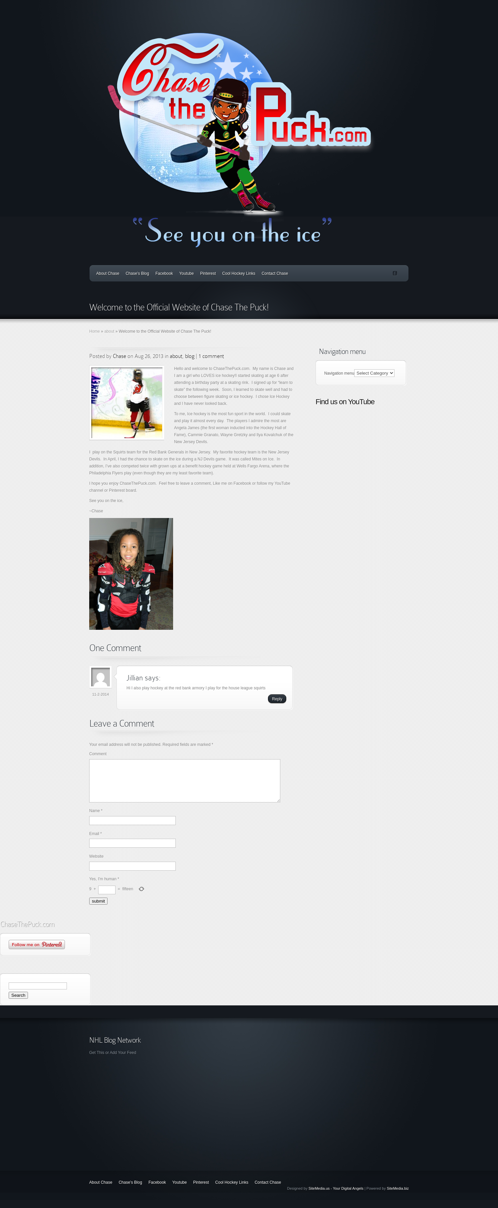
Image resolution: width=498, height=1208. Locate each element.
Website (96, 864)
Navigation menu (339, 373)
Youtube (186, 273)
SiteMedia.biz (398, 1196)
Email (95, 841)
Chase (119, 356)
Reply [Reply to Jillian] (277, 699)
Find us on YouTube (345, 402)
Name (96, 818)
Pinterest (208, 273)
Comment (98, 754)
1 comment (211, 356)
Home (94, 331)
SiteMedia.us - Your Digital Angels (336, 1196)
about (109, 331)
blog (189, 356)
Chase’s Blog (137, 273)
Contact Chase (275, 273)
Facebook (164, 273)
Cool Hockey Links (238, 273)
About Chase (107, 273)
